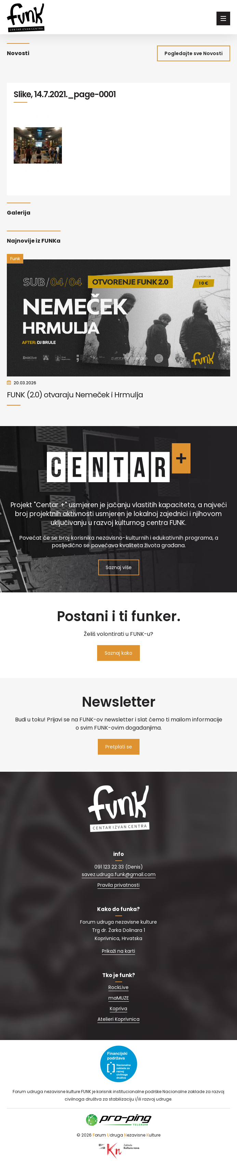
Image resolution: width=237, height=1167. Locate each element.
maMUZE (118, 998)
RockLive (118, 987)
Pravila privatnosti (118, 885)
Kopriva (118, 1008)
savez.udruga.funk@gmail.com (119, 874)
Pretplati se (118, 746)
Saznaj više (119, 567)
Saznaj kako (118, 653)
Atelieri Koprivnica (118, 1019)
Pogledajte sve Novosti (193, 53)
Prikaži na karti (118, 951)
